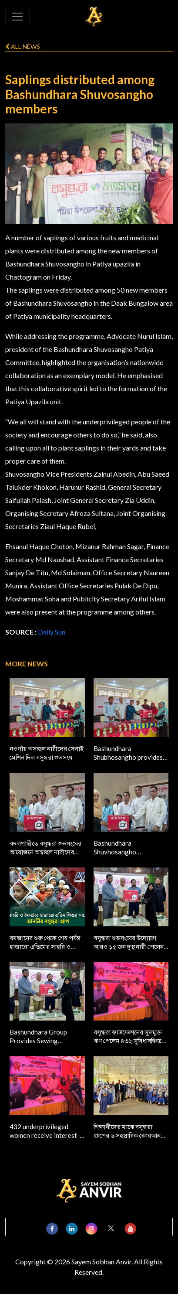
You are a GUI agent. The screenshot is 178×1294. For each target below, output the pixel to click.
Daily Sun (51, 632)
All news (22, 46)
